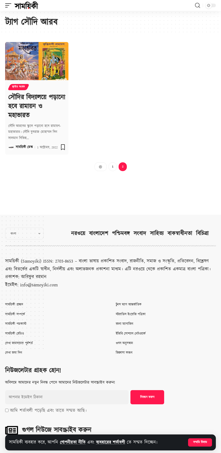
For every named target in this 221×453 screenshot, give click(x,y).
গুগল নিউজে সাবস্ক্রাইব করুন (56, 430)
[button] (200, 442)
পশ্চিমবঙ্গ (121, 234)
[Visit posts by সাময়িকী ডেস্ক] (11, 146)
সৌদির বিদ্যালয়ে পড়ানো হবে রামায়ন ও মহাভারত (36, 106)
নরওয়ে (78, 234)
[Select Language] (24, 233)
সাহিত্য (157, 234)
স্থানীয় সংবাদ (18, 87)
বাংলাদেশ (98, 234)
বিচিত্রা (202, 234)
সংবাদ (140, 234)
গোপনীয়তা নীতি (73, 442)
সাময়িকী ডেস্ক (24, 146)
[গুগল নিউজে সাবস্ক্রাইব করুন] (11, 430)
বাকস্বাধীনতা (179, 234)
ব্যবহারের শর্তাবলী (113, 442)
